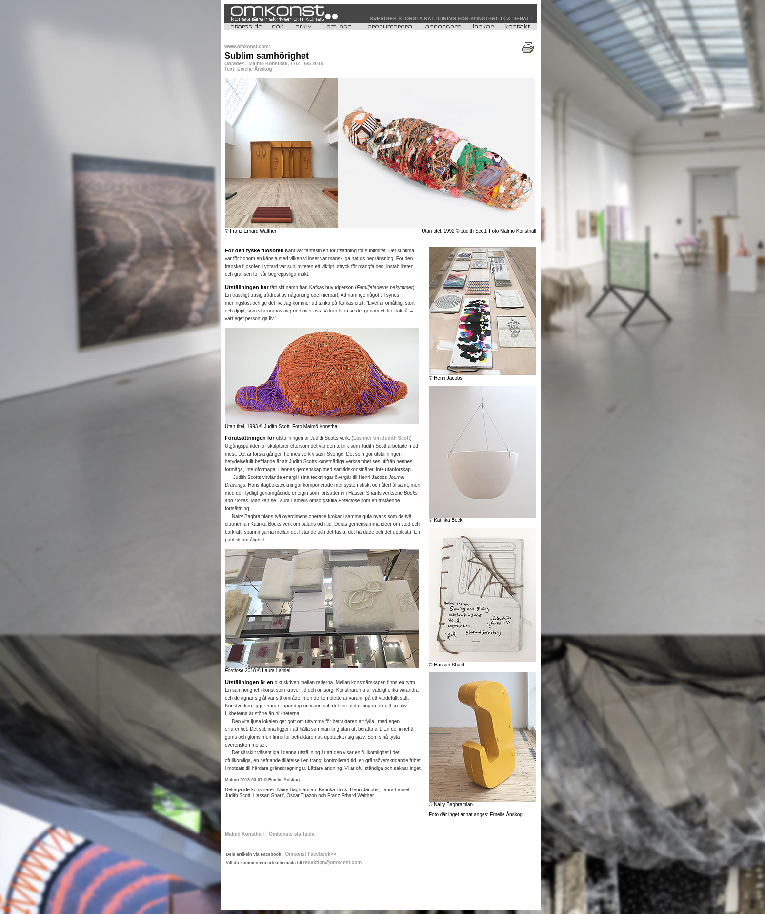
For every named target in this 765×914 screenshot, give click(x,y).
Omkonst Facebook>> (310, 854)
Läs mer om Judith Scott (381, 438)
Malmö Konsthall (245, 834)
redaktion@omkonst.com (332, 862)
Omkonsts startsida (291, 834)
